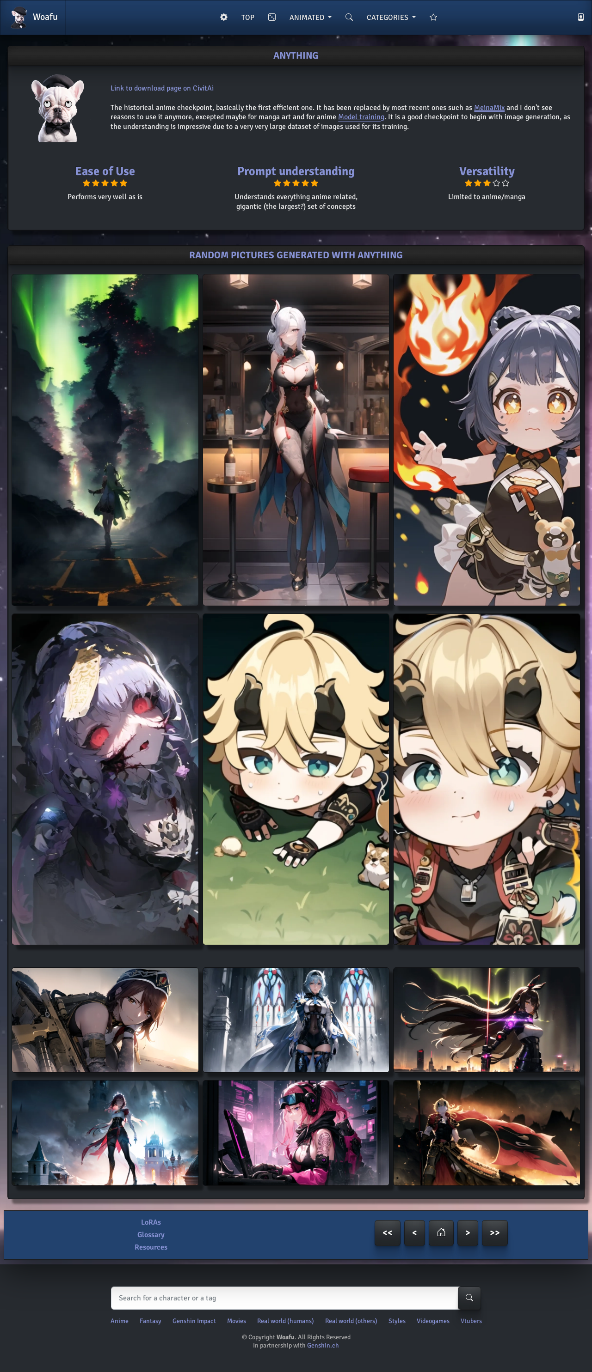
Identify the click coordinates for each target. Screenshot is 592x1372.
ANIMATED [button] (308, 17)
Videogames (433, 1321)
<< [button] (387, 1232)
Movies (236, 1321)
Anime (120, 1321)
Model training (361, 116)
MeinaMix (489, 107)
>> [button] (495, 1232)
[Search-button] (469, 1298)
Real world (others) (351, 1321)
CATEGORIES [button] (388, 17)
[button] (441, 1233)
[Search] (294, 1298)
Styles (397, 1321)
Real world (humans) (285, 1321)
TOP (247, 17)
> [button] (467, 1232)
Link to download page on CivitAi (162, 88)
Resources (151, 1247)
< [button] (414, 1232)
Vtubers (471, 1321)
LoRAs (151, 1222)
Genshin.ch (323, 1345)
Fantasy (150, 1321)
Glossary (151, 1234)
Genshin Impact (194, 1321)
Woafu (33, 17)
